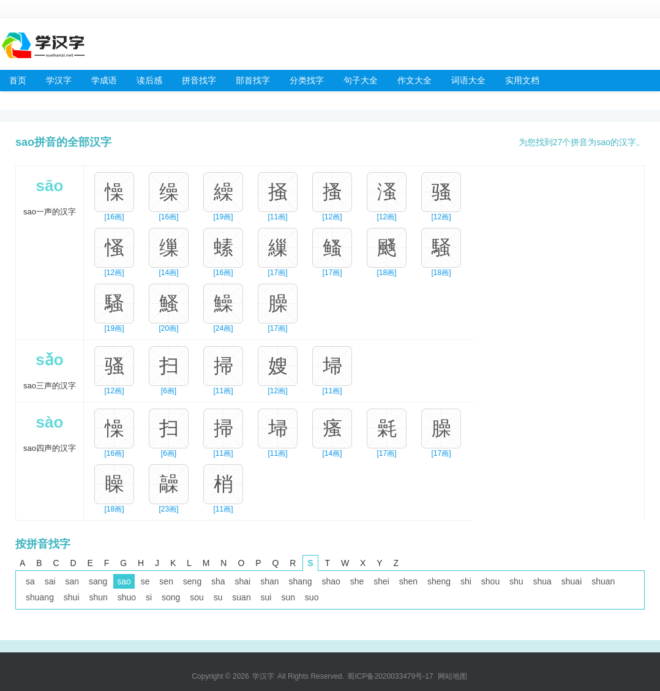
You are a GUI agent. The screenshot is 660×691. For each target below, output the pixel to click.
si (149, 597)
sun (288, 597)
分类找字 (307, 80)
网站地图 (452, 676)
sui (266, 597)
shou (490, 581)
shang (300, 581)
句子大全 (360, 80)
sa (30, 581)
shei (381, 581)
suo (312, 597)
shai (243, 581)
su (218, 597)
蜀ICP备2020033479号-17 (390, 676)
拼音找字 (199, 80)
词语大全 (468, 80)
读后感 (149, 80)
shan (269, 581)
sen (166, 581)
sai (50, 581)
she (357, 581)
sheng (439, 581)
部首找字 (253, 80)
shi (465, 581)
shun (98, 597)
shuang (40, 597)
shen (408, 581)
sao (124, 581)
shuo (127, 597)
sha (218, 581)
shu (516, 581)
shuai (571, 581)
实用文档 (522, 80)
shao (330, 581)
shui (72, 597)
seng (192, 581)
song (171, 597)
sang (98, 581)
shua (542, 581)
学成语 (104, 80)
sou (197, 597)
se (145, 581)
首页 (17, 80)
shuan (603, 581)
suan (241, 597)
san (72, 581)
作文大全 (414, 80)
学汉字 (59, 80)
